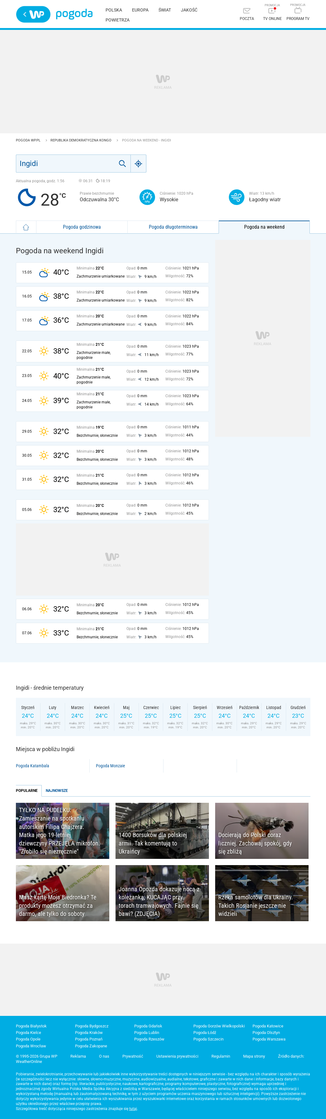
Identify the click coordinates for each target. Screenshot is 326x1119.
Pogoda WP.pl (28, 140)
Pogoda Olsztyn (266, 1032)
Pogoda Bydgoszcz (91, 1026)
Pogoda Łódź (204, 1032)
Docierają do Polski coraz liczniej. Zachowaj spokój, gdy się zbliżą (255, 843)
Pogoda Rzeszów (149, 1039)
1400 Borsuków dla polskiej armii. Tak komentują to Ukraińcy (153, 843)
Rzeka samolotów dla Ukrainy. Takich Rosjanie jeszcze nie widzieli (255, 905)
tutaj (133, 1109)
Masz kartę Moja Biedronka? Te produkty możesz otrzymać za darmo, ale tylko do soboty (57, 905)
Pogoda (74, 14)
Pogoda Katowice (268, 1026)
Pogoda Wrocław (31, 1046)
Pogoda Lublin (146, 1032)
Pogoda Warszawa (269, 1039)
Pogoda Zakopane (91, 1046)
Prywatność (132, 1056)
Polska (114, 9)
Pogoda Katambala (32, 765)
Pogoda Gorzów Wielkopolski (219, 1026)
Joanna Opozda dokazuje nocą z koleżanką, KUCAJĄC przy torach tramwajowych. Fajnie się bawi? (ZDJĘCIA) (159, 901)
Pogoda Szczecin (208, 1039)
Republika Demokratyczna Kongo (81, 140)
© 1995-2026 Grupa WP (36, 1056)
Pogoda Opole (28, 1039)
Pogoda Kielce (28, 1032)
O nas (104, 1056)
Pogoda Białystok (31, 1026)
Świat (164, 9)
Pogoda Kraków (89, 1032)
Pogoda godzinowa (82, 227)
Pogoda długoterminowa (173, 227)
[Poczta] (246, 15)
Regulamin (220, 1056)
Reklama (78, 1056)
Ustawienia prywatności (177, 1056)
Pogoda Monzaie (110, 765)
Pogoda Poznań (88, 1039)
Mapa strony (254, 1056)
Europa (140, 9)
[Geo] (138, 164)
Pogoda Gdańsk (148, 1026)
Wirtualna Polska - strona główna (33, 14)
